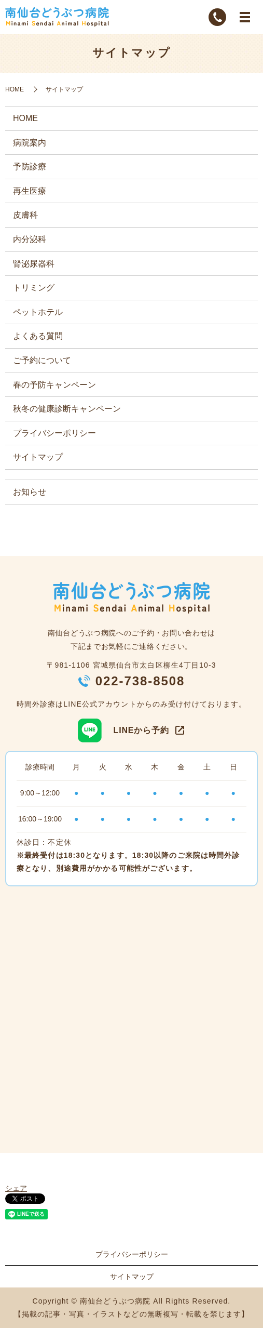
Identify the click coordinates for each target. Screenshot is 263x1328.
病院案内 (29, 142)
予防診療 (29, 166)
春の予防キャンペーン (54, 384)
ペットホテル (38, 312)
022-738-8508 (140, 681)
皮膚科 (25, 214)
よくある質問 (38, 335)
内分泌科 (29, 239)
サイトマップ (38, 457)
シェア (16, 1188)
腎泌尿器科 (33, 263)
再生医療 (29, 191)
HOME (14, 89)
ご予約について (42, 360)
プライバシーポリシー (54, 433)
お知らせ (29, 491)
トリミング (33, 287)
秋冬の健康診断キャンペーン (67, 408)
